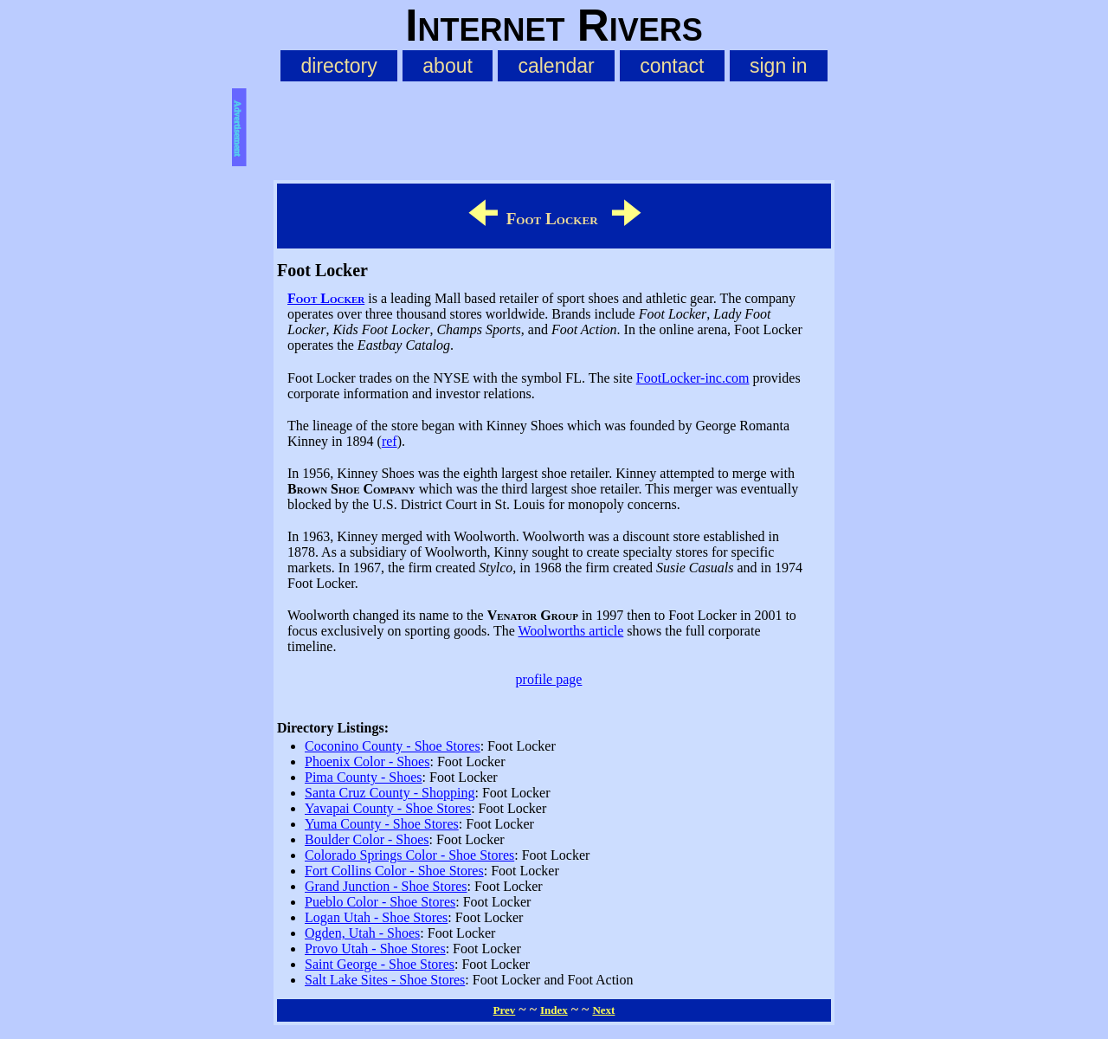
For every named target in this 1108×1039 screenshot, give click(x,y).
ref (389, 441)
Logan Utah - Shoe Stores (376, 917)
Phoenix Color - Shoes (367, 761)
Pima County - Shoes (363, 777)
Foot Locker (325, 298)
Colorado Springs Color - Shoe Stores (409, 855)
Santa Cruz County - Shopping (389, 792)
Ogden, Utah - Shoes (362, 933)
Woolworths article (571, 630)
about (447, 66)
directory (338, 66)
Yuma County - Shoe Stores (382, 823)
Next (603, 1010)
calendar (556, 66)
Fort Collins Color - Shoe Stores (394, 870)
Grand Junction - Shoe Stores (386, 886)
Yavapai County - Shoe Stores (388, 808)
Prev (504, 1010)
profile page (549, 679)
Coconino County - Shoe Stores (392, 746)
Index (554, 1010)
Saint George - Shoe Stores (379, 964)
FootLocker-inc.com (693, 378)
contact (672, 66)
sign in (779, 66)
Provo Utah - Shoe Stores (375, 948)
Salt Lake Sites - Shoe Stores (385, 979)
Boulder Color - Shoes (367, 839)
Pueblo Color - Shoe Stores (380, 901)
